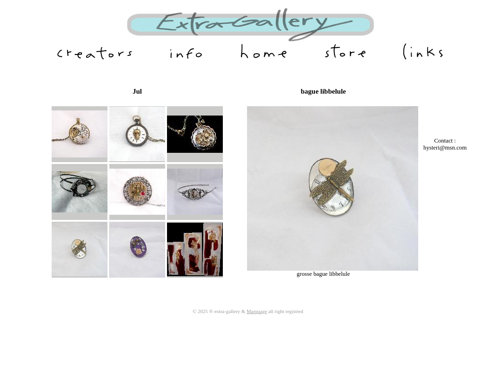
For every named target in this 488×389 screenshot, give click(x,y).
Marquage (257, 311)
